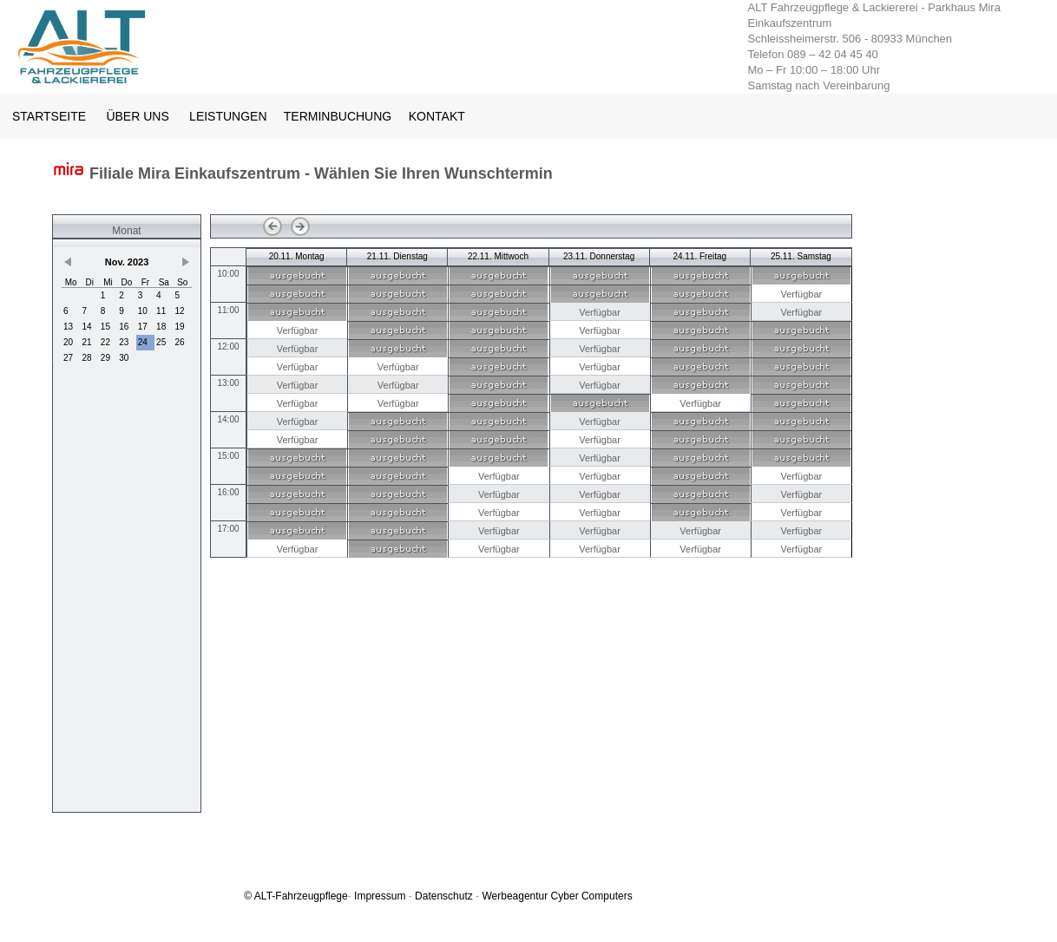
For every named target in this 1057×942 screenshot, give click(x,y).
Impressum (379, 896)
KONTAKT (437, 116)
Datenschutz (444, 896)
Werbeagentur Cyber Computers (557, 896)
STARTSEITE (49, 116)
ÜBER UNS (137, 116)
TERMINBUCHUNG (339, 116)
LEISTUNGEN (227, 116)
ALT (263, 896)
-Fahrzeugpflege (309, 896)
